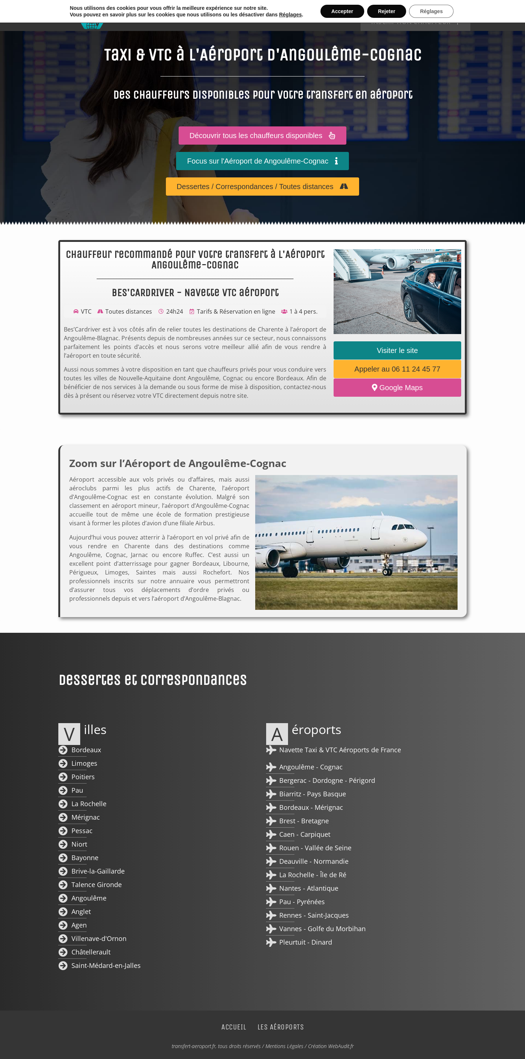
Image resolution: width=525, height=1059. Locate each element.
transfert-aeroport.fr (193, 1046)
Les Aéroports (329, 15)
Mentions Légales (284, 1046)
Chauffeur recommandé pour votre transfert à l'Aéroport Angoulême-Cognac (195, 259)
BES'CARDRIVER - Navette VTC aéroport (195, 292)
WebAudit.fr (341, 1046)
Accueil (280, 15)
